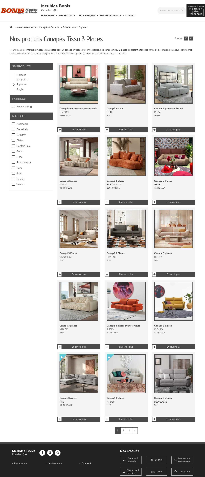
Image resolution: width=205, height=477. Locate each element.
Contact (130, 15)
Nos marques (87, 15)
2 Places (21, 75)
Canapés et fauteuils (49, 27)
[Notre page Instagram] (58, 453)
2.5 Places (22, 79)
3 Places (83, 27)
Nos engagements (110, 15)
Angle (20, 89)
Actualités (87, 463)
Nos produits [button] (67, 15)
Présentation (20, 463)
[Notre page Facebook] (42, 453)
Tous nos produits (25, 28)
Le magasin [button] (47, 15)
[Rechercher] (183, 10)
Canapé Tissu (69, 27)
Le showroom (55, 463)
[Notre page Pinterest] (50, 453)
